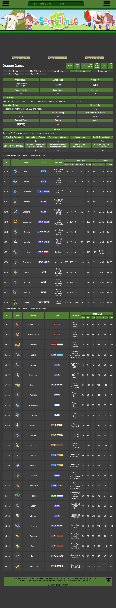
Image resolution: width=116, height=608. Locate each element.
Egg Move (90, 66)
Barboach (33, 456)
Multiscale (58, 224)
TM (83, 66)
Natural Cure (58, 240)
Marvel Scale (58, 203)
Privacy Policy (67, 578)
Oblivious (75, 455)
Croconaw (33, 405)
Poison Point (58, 180)
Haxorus (27, 292)
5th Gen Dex (97, 66)
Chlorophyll (75, 493)
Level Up (77, 66)
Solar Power (75, 326)
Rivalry (58, 269)
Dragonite (27, 222)
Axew (27, 272)
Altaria (27, 242)
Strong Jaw (75, 555)
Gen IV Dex (13, 74)
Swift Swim (58, 170)
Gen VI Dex (80, 71)
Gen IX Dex (13, 71)
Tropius (33, 496)
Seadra (27, 182)
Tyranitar (33, 446)
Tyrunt (33, 556)
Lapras (33, 355)
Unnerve (58, 275)
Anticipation (75, 456)
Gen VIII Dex (35, 71)
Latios (27, 252)
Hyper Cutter (75, 474)
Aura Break (58, 302)
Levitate (58, 252)
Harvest (75, 499)
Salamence (33, 526)
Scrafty (33, 546)
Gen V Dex (102, 71)
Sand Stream (75, 445)
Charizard (33, 345)
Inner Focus (58, 221)
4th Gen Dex (104, 66)
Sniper (58, 172)
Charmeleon (33, 335)
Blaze (75, 323)
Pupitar (33, 435)
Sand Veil (75, 426)
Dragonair (27, 212)
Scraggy (33, 536)
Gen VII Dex (58, 71)
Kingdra (27, 232)
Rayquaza (27, 262)
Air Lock (58, 262)
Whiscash (33, 466)
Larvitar (33, 425)
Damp (58, 174)
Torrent (75, 393)
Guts (75, 424)
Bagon (33, 506)
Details (70, 66)
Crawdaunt (33, 486)
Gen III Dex (36, 74)
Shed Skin (58, 200)
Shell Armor (75, 356)
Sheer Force (75, 396)
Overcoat (75, 517)
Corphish (33, 476)
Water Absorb (75, 353)
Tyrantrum (33, 566)
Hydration (75, 358)
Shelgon (33, 516)
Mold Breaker (58, 272)
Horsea (27, 172)
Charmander (33, 325)
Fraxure (27, 282)
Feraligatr (33, 415)
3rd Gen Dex (110, 66)
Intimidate (59, 191)
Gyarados (27, 192)
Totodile (33, 395)
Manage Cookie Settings (85, 578)
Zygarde (27, 303)
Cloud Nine (58, 244)
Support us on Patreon (58, 585)
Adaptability (75, 479)
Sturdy (75, 557)
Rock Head (75, 504)
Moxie (58, 193)
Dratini (27, 202)
